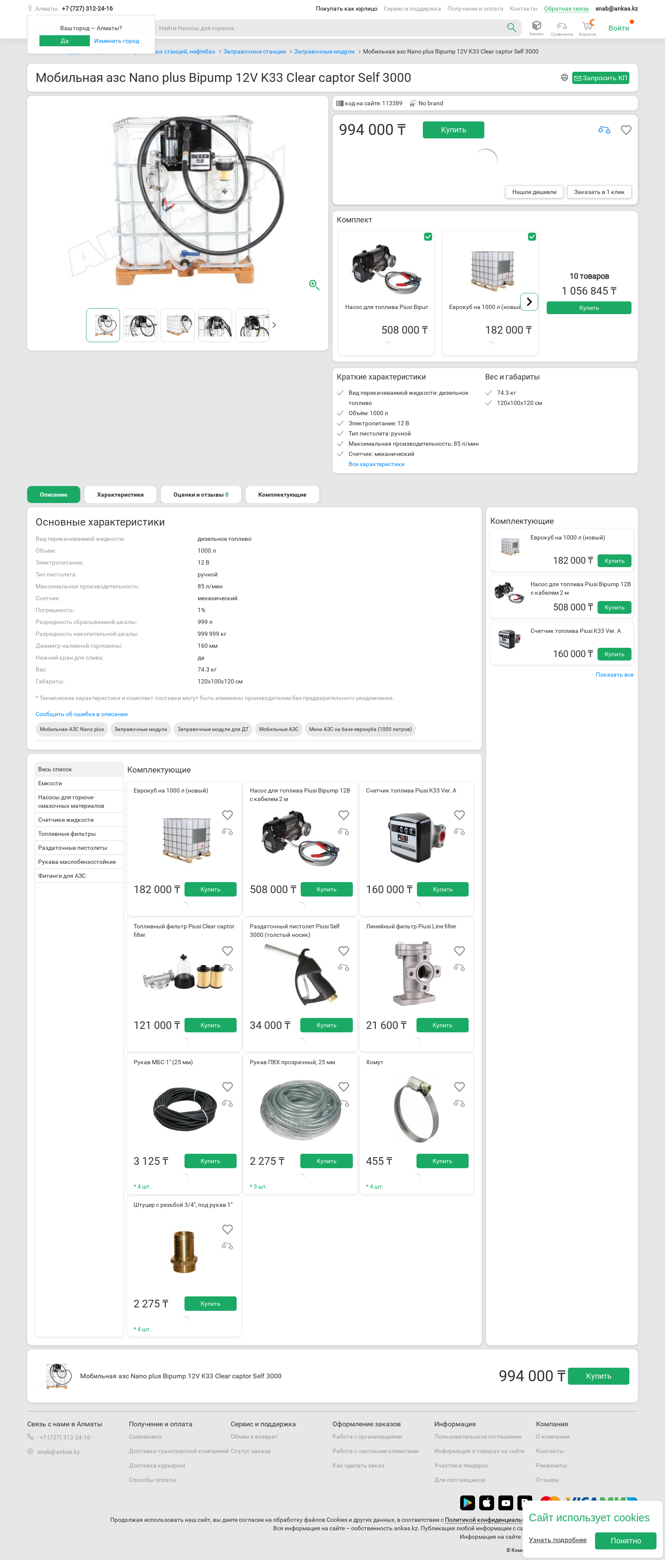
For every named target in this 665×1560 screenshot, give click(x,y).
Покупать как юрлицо (346, 8)
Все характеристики (377, 464)
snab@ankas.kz (616, 8)
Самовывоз (145, 1436)
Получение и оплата (475, 8)
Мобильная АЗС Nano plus (72, 729)
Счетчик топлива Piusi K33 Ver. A (576, 630)
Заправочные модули (141, 729)
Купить (454, 129)
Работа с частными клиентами (375, 1451)
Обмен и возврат (254, 1436)
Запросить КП (605, 78)
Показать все (615, 674)
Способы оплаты (152, 1479)
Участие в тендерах (461, 1465)
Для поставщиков (459, 1479)
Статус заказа (251, 1451)
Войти (621, 25)
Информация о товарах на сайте (479, 1451)
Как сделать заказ (358, 1465)
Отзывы (547, 1479)
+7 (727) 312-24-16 (87, 8)
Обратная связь (566, 8)
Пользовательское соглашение (477, 1436)
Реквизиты (551, 1465)
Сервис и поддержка (412, 8)
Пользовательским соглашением (590, 1519)
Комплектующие (282, 494)
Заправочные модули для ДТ (213, 729)
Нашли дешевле (534, 191)
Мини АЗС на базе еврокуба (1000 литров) (360, 729)
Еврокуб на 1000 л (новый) (568, 537)
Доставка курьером (157, 1465)
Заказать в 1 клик (599, 191)
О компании (553, 1436)
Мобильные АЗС (279, 729)
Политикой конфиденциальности (491, 1519)
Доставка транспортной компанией (179, 1451)
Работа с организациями (367, 1436)
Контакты (524, 8)
